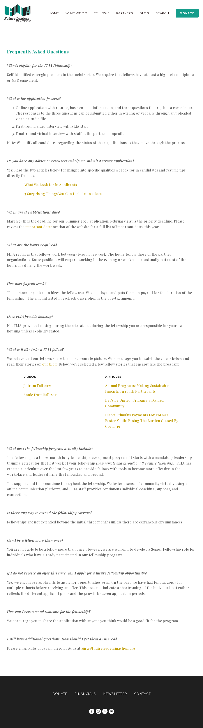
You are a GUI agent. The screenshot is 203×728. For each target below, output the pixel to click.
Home (54, 13)
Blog (144, 13)
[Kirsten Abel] (105, 711)
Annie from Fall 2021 (40, 394)
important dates (38, 226)
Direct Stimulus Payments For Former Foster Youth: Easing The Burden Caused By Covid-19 (142, 420)
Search (162, 13)
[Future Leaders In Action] (98, 711)
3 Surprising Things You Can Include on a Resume (66, 193)
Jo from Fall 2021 (37, 385)
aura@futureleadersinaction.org (108, 648)
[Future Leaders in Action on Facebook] (91, 711)
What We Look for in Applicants (51, 184)
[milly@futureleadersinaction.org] (111, 711)
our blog (49, 364)
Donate (187, 13)
